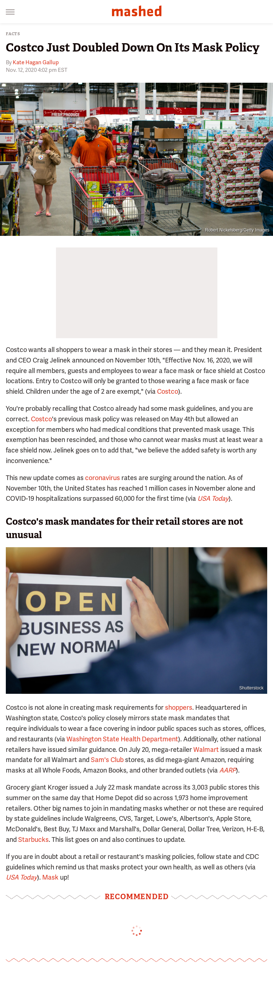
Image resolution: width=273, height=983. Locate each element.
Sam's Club (107, 759)
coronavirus (102, 478)
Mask (50, 877)
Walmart (206, 749)
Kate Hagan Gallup (36, 62)
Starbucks (33, 839)
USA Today (213, 498)
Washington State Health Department (122, 739)
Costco (167, 391)
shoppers (178, 707)
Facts (13, 34)
